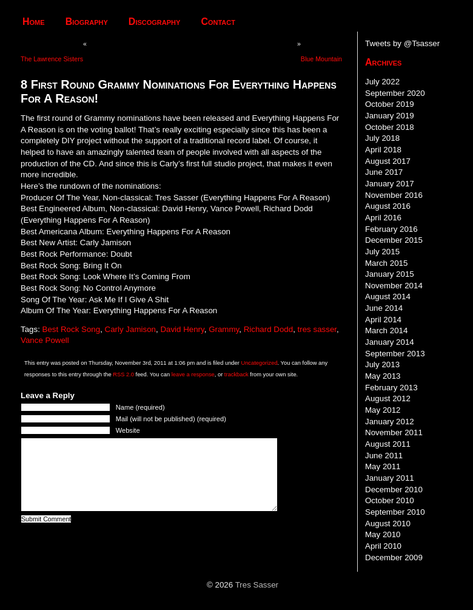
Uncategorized (259, 363)
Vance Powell (45, 340)
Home (33, 21)
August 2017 (388, 161)
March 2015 (386, 263)
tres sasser (317, 329)
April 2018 (383, 149)
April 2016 (383, 217)
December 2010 (394, 489)
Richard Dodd (269, 329)
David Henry (182, 329)
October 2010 (389, 500)
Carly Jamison (130, 329)
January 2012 (389, 421)
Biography (86, 21)
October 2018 (389, 127)
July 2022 (382, 81)
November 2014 (394, 285)
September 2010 (395, 512)
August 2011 (388, 444)
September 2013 (395, 353)
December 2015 (394, 240)
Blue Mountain (321, 59)
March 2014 (386, 330)
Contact (218, 21)
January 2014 (389, 342)
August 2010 (388, 523)
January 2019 (389, 115)
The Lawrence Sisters (52, 59)
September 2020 (395, 93)
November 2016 (394, 195)
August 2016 (388, 206)
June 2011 (384, 455)
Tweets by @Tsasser (402, 43)
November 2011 (394, 432)
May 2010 (383, 534)
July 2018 (382, 138)
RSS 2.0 (123, 374)
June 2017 (384, 172)
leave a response (193, 374)
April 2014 (383, 319)
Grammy (224, 329)
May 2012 (383, 410)
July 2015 (382, 251)
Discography (155, 21)
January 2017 (389, 183)
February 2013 (391, 387)
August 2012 (388, 398)
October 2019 (389, 104)
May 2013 (383, 376)
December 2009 (394, 557)
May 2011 (383, 466)
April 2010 (383, 546)
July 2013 (382, 364)
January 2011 (389, 478)
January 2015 (389, 274)
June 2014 (384, 308)
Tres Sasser (256, 584)
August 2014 (388, 296)
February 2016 (391, 229)
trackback (236, 374)
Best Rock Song (71, 329)
